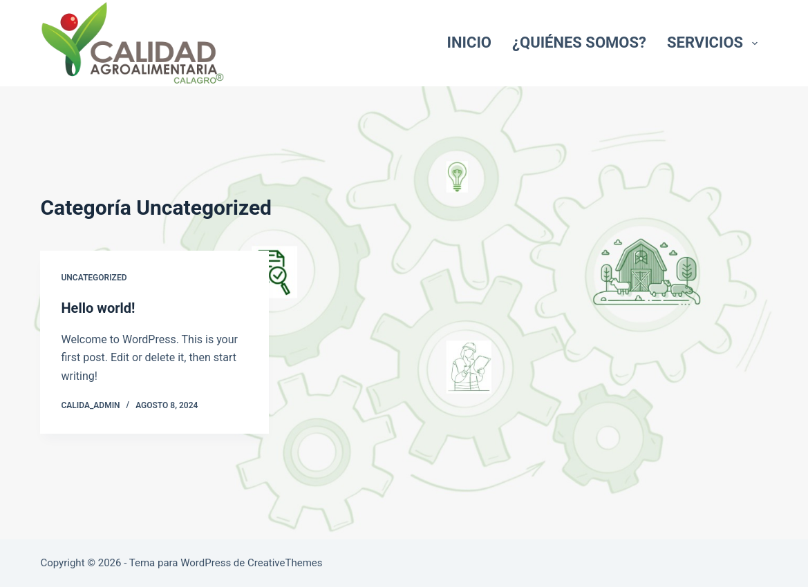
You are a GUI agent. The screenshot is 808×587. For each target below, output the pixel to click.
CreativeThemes (285, 563)
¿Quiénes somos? (579, 42)
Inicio (469, 42)
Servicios (715, 42)
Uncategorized (93, 277)
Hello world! (98, 308)
